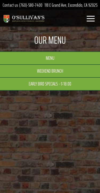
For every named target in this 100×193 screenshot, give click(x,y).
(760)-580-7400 (30, 5)
